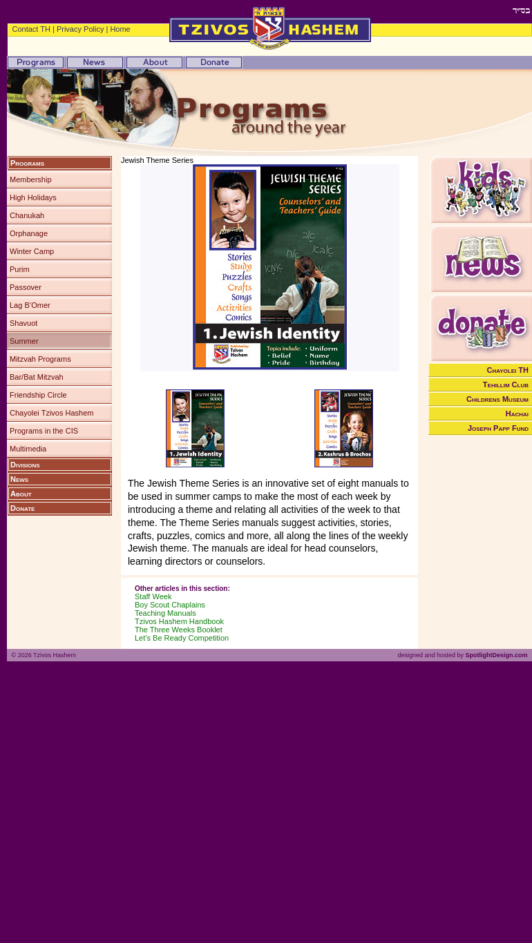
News (19, 479)
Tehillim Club (506, 384)
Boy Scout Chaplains (170, 605)
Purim (20, 269)
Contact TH (31, 29)
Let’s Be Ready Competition (182, 638)
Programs (27, 163)
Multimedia (28, 449)
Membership (31, 179)
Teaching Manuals (165, 613)
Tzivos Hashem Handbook (179, 621)
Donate (22, 508)
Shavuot (23, 323)
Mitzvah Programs (40, 359)
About (21, 493)
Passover (25, 287)
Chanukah (27, 215)
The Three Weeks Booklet (178, 629)
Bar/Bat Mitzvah (37, 377)
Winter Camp (32, 251)
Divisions (25, 464)
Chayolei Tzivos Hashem (51, 413)
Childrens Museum (497, 399)
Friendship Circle (38, 395)
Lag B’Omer (30, 305)
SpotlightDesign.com (496, 655)
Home (120, 29)
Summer (24, 341)
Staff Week (153, 596)
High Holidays (33, 197)
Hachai (517, 413)
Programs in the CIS (44, 431)
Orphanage (29, 233)
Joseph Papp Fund (498, 428)
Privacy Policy (80, 29)
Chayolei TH (508, 370)
